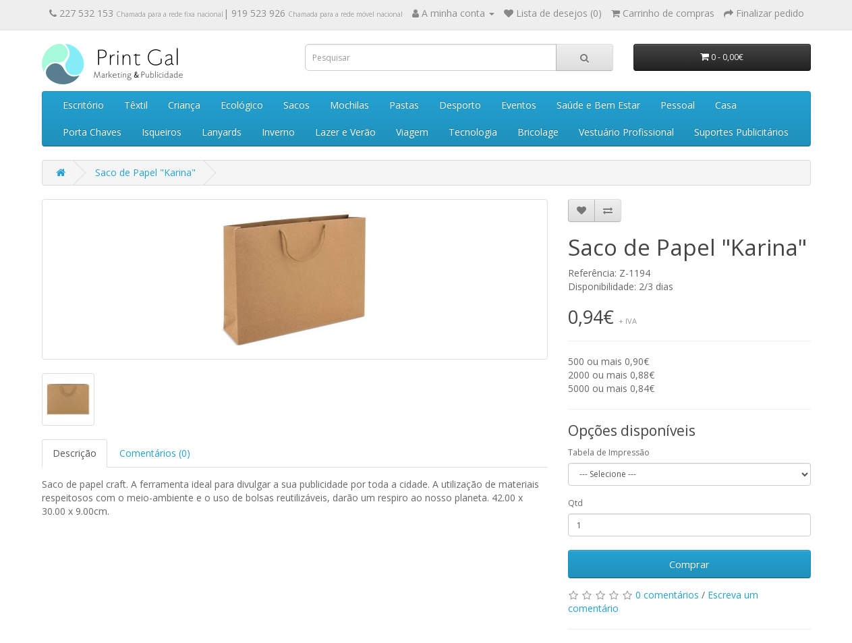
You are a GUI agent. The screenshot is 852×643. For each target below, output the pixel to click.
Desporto (460, 105)
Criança (184, 105)
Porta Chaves (92, 131)
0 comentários (667, 594)
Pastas (404, 105)
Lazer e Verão (345, 131)
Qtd (575, 503)
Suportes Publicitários (741, 131)
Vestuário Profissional (626, 131)
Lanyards (222, 131)
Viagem (412, 131)
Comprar (689, 564)
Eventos (518, 105)
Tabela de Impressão (609, 452)
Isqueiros (161, 131)
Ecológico (242, 105)
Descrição (74, 453)
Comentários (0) (154, 453)
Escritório (83, 105)
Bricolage (538, 131)
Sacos (296, 105)
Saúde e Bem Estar (598, 105)
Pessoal (677, 105)
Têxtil (136, 105)
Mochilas (349, 105)
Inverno (278, 131)
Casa (726, 105)
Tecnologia (473, 131)
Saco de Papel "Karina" (145, 172)
